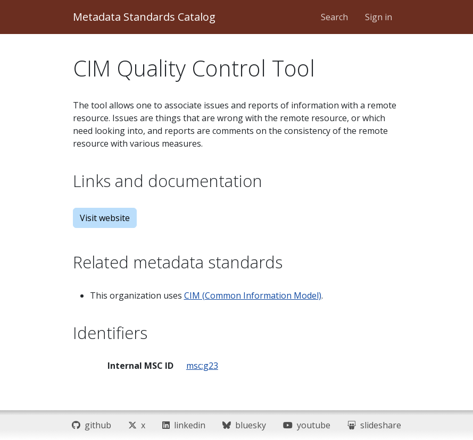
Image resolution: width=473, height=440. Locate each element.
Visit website (105, 218)
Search (334, 17)
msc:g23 (202, 365)
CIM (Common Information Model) (252, 295)
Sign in (378, 17)
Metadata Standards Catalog (144, 17)
